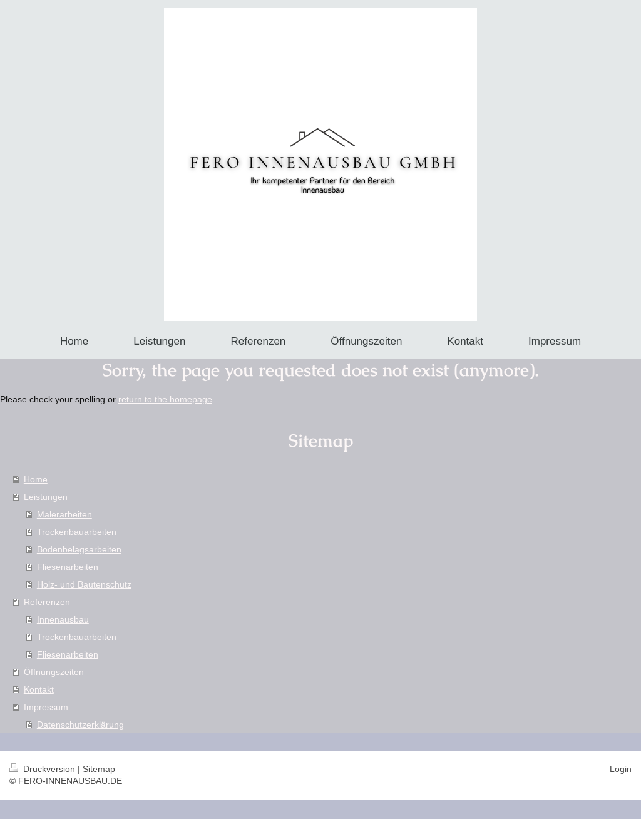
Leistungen (46, 497)
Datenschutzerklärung (80, 725)
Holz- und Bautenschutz (84, 584)
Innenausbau (63, 619)
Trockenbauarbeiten (76, 532)
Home (36, 479)
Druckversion (43, 769)
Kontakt (39, 689)
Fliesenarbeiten (67, 567)
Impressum (46, 707)
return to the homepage (165, 399)
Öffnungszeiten (54, 672)
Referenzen (47, 602)
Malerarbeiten (64, 514)
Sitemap (99, 769)
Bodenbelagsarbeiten (79, 549)
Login (621, 769)
